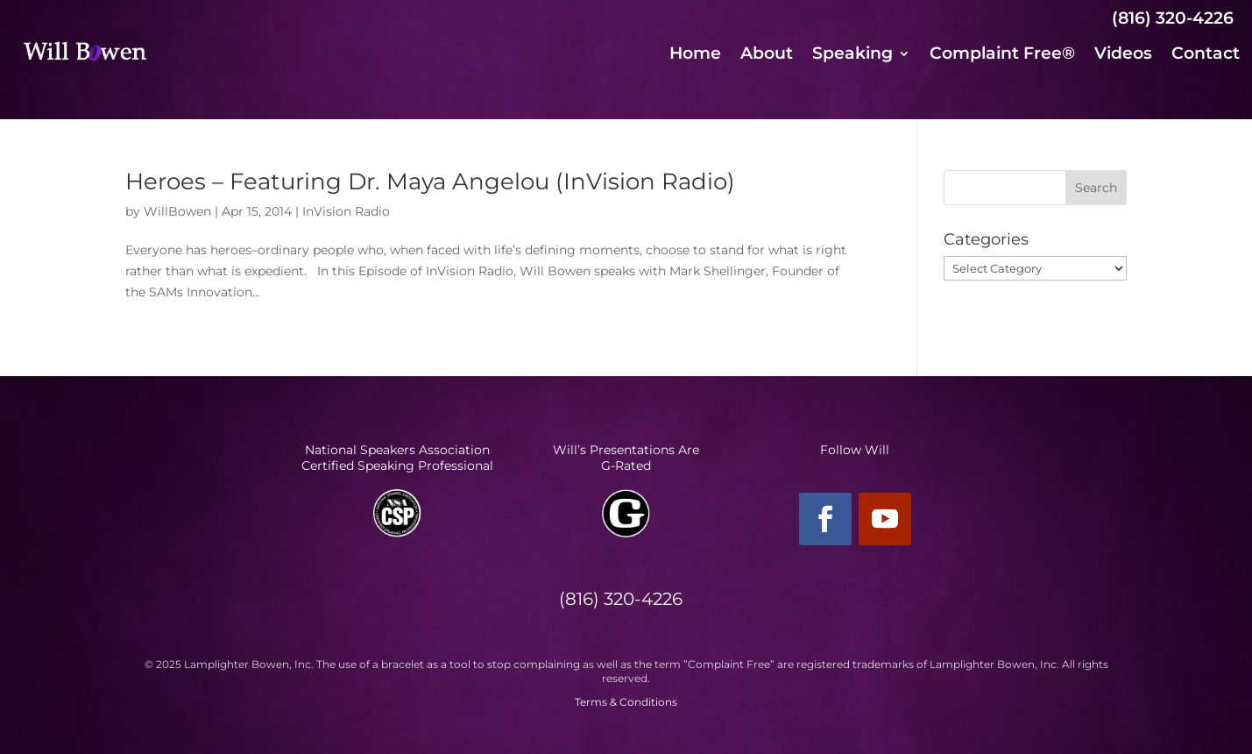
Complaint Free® (1002, 55)
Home (695, 55)
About (766, 55)
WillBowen (177, 211)
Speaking (852, 55)
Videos (1123, 55)
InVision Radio (346, 211)
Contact (1205, 55)
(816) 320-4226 (1173, 18)
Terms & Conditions (626, 701)
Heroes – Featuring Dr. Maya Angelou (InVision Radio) (430, 181)
